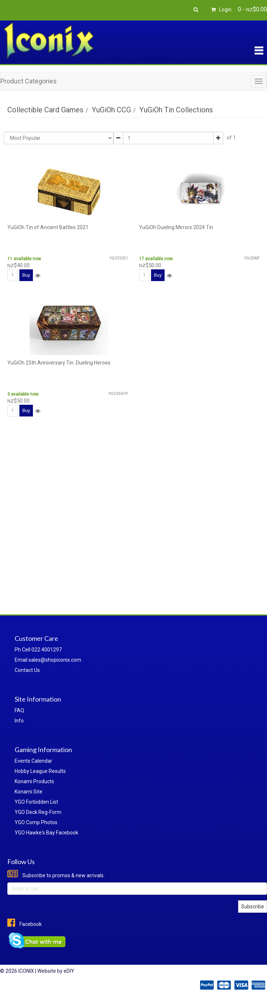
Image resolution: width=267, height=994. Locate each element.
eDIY (69, 971)
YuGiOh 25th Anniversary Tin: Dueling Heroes (58, 363)
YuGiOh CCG (111, 109)
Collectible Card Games (45, 109)
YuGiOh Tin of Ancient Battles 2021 (48, 227)
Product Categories (28, 81)
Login (220, 9)
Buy (26, 275)
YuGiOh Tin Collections (176, 109)
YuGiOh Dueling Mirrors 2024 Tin (176, 227)
